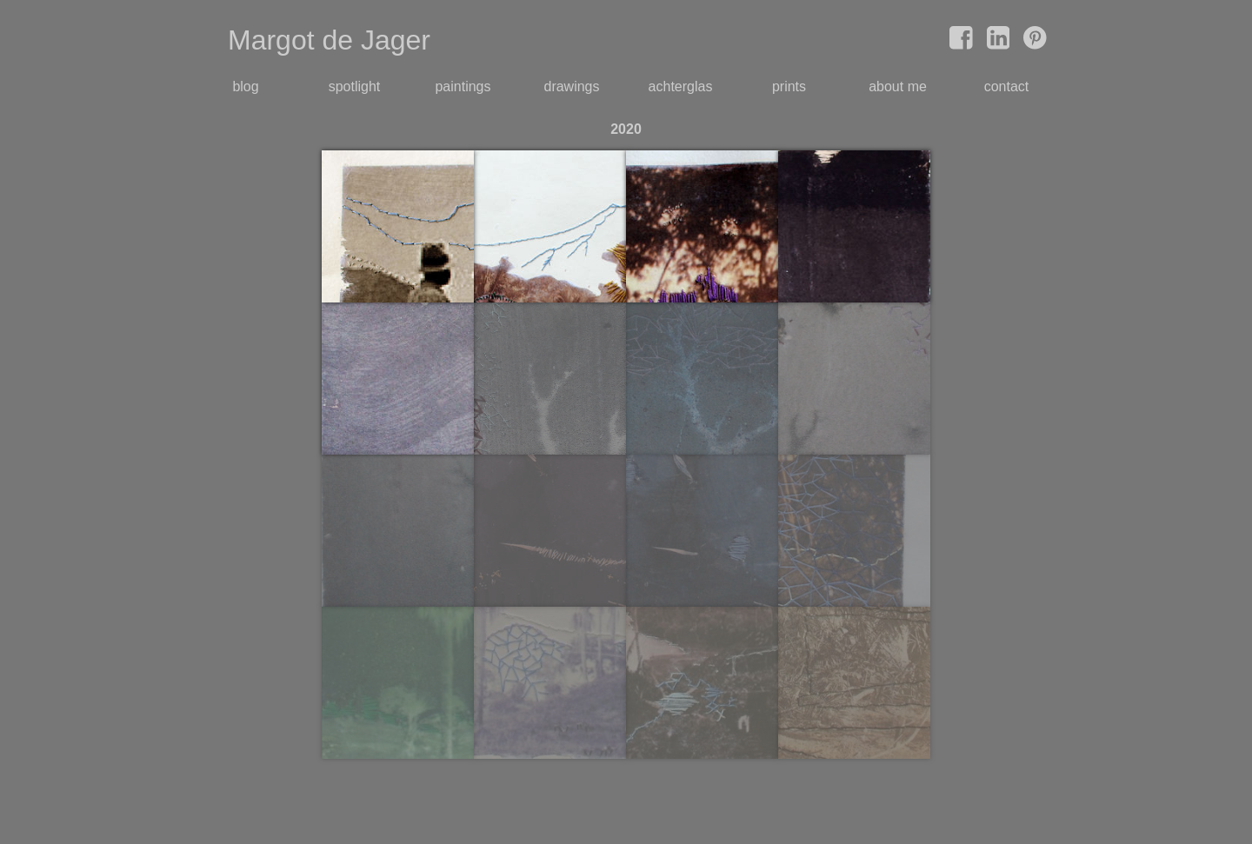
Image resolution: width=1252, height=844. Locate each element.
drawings (571, 86)
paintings (462, 86)
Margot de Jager (329, 40)
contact (1006, 86)
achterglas (681, 86)
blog (245, 86)
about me (898, 86)
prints (789, 86)
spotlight (355, 86)
